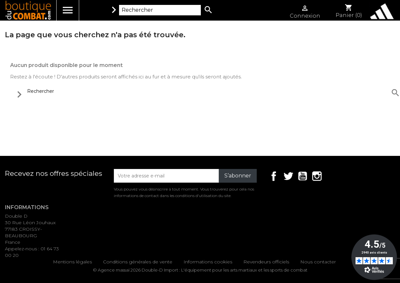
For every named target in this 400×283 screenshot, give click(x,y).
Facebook (273, 176)
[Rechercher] (160, 10)
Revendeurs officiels (266, 262)
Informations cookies (207, 262)
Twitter (288, 176)
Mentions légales (72, 262)
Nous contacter (318, 262)
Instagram (316, 176)
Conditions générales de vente (137, 262)
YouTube (302, 176)
